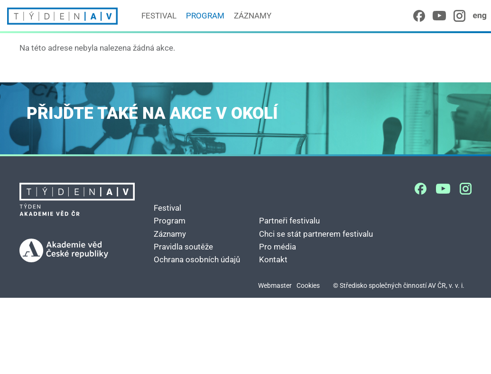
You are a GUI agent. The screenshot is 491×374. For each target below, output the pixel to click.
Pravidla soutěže (183, 246)
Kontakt (273, 259)
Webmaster (275, 286)
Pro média (277, 246)
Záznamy (252, 15)
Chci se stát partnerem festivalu (316, 234)
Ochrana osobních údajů (197, 259)
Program (205, 15)
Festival (158, 15)
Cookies (308, 286)
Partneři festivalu (289, 220)
